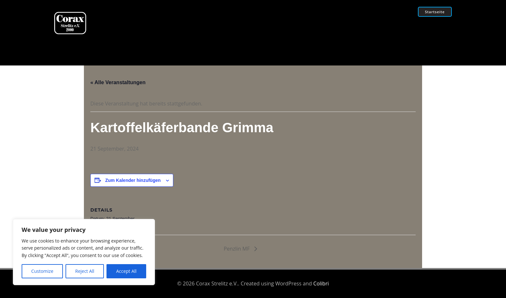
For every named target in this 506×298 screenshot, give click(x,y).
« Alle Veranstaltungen (118, 82)
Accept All (126, 271)
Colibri (321, 283)
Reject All (84, 271)
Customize (42, 271)
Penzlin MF (237, 248)
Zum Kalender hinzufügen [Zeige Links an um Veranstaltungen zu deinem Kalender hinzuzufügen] (133, 180)
